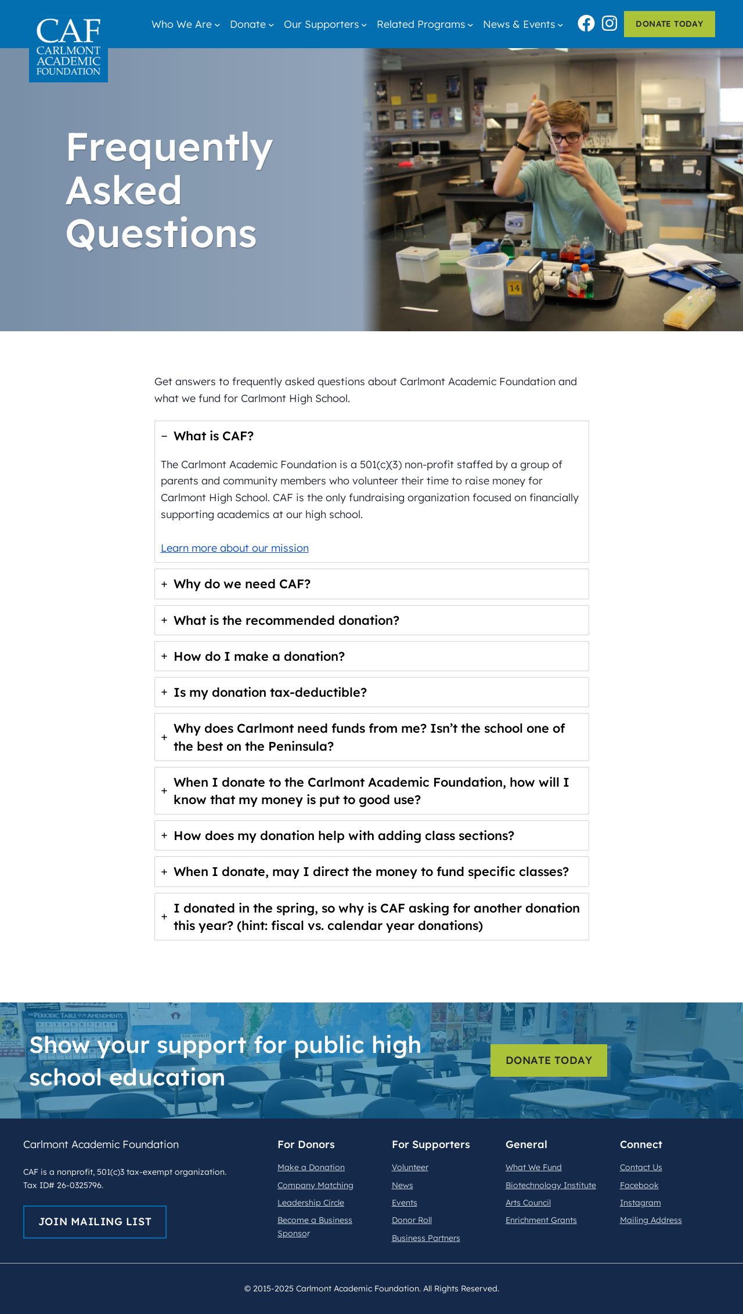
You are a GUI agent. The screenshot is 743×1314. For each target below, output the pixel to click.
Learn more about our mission (235, 548)
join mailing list (95, 1221)
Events (404, 1202)
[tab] (371, 492)
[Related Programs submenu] (470, 24)
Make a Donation (311, 1167)
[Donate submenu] (271, 24)
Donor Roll (412, 1220)
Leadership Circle (310, 1202)
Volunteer (410, 1167)
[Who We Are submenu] (217, 24)
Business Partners (426, 1238)
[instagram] (609, 22)
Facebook (639, 1185)
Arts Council (528, 1202)
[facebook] (586, 22)
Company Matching (315, 1185)
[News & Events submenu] (560, 24)
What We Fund (534, 1167)
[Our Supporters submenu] (364, 24)
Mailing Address (651, 1220)
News (402, 1185)
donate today (669, 24)
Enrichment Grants (541, 1220)
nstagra (638, 1202)
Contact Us (641, 1167)
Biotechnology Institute (551, 1185)
